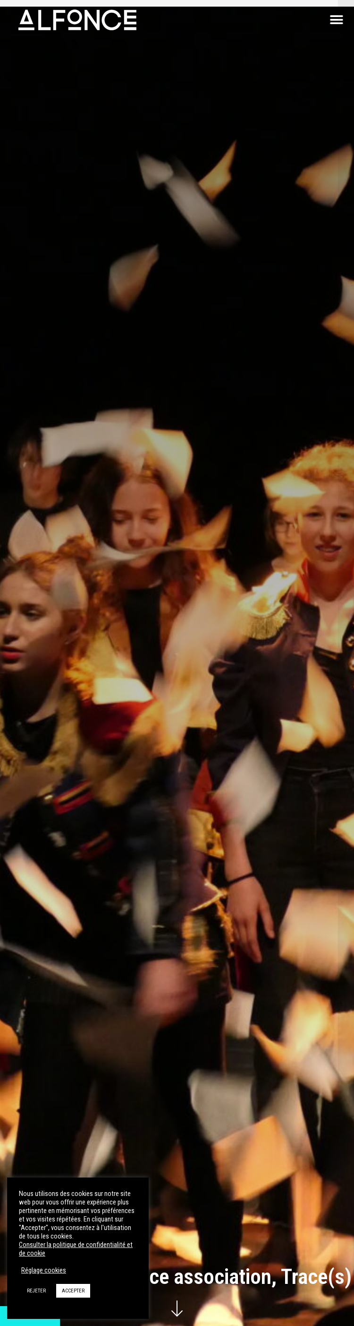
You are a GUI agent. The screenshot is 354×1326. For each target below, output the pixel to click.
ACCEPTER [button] (73, 1291)
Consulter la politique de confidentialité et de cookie (76, 1248)
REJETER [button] (36, 1291)
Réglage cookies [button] (43, 1270)
